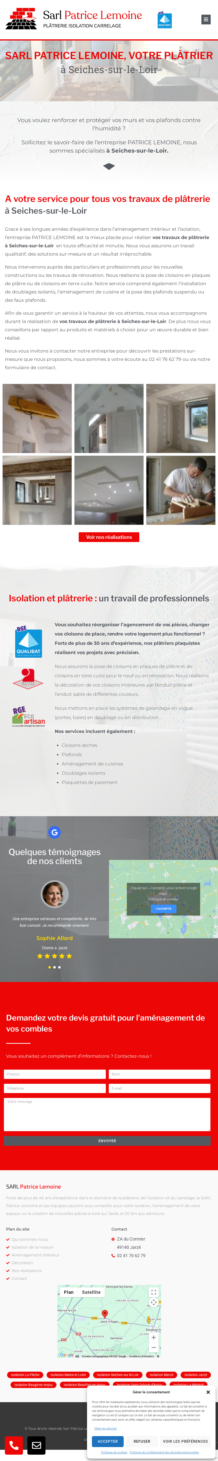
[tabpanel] (54, 932)
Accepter (108, 1441)
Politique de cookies (114, 1452)
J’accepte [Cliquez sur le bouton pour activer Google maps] (164, 921)
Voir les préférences (185, 1441)
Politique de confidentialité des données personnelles (164, 1452)
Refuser (142, 1441)
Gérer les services (105, 1428)
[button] (208, 1392)
